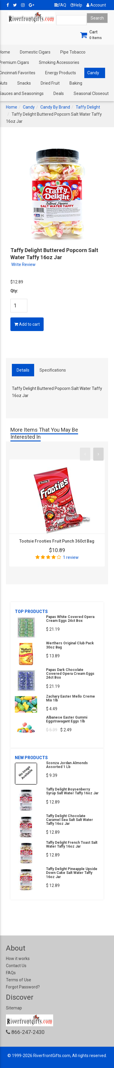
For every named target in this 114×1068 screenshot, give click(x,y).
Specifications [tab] (52, 370)
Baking (75, 83)
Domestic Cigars (35, 52)
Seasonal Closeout (91, 93)
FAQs (11, 972)
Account (96, 5)
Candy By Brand (55, 107)
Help (76, 5)
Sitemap (14, 1008)
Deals (58, 93)
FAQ (60, 5)
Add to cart (27, 324)
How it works (18, 958)
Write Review (23, 264)
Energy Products (60, 72)
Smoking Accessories (59, 62)
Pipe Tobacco (73, 52)
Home (11, 107)
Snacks (24, 83)
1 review (71, 557)
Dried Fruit (50, 83)
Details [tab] (23, 370)
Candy (93, 72)
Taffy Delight (88, 107)
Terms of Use (18, 979)
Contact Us (16, 965)
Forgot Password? (23, 987)
